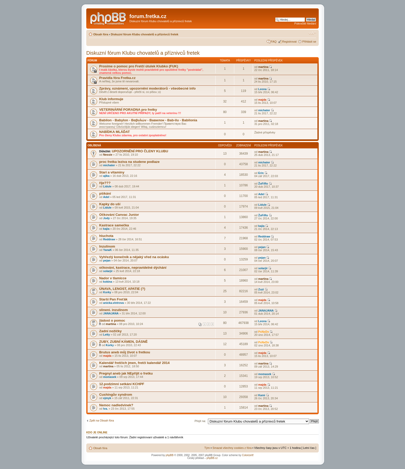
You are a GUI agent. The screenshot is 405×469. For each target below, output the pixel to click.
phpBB (170, 455)
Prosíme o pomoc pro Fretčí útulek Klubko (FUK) (138, 66)
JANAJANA (111, 313)
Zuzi (261, 289)
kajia (106, 228)
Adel (106, 196)
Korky (107, 292)
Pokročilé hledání (305, 23)
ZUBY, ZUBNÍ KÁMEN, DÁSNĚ (123, 342)
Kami (261, 395)
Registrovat (289, 41)
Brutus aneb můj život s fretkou (124, 352)
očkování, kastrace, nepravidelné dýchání (132, 267)
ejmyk (107, 398)
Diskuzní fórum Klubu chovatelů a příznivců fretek (144, 34)
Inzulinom (107, 246)
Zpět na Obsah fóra (101, 420)
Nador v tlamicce (113, 278)
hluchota (106, 236)
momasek (109, 376)
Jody (106, 218)
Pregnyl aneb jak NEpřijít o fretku (126, 373)
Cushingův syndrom (115, 394)
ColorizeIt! (248, 455)
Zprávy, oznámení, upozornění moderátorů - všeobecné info (147, 88)
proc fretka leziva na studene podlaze (129, 162)
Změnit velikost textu (312, 33)
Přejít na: (200, 421)
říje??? (105, 183)
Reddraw (109, 239)
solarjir (108, 271)
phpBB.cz (212, 458)
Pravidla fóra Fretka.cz (117, 78)
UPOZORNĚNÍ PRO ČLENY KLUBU (140, 151)
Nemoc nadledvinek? (116, 405)
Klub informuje (111, 99)
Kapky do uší (109, 204)
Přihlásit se (309, 41)
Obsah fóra (100, 34)
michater (264, 110)
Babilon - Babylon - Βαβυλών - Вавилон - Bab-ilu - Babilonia (148, 120)
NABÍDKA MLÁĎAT (114, 132)
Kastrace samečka (114, 225)
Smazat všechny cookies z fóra (232, 447)
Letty (106, 334)
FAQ (274, 41)
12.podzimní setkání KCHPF (121, 384)
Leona (262, 89)
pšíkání (105, 193)
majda (262, 99)
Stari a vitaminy (111, 172)
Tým (207, 447)
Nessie (107, 154)
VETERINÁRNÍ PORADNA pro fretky (128, 110)
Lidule (107, 186)
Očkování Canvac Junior (119, 215)
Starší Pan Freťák (113, 299)
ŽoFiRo (263, 183)
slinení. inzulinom (113, 310)
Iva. (105, 408)
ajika (106, 175)
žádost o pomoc (112, 320)
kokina (107, 281)
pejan (262, 247)
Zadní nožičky (110, 331)
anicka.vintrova (113, 302)
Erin (261, 172)
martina (263, 66)
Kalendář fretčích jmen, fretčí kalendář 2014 (134, 363)
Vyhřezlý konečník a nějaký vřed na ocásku (134, 257)
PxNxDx (263, 331)
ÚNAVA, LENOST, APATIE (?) (122, 289)
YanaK (107, 249)
